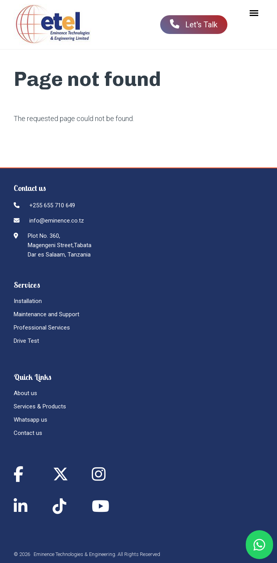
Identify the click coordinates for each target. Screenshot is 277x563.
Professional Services (42, 327)
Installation (28, 301)
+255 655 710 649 (52, 205)
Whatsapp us (30, 419)
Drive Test (26, 340)
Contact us (28, 433)
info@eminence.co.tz (56, 220)
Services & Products (40, 406)
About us (25, 393)
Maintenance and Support (46, 314)
